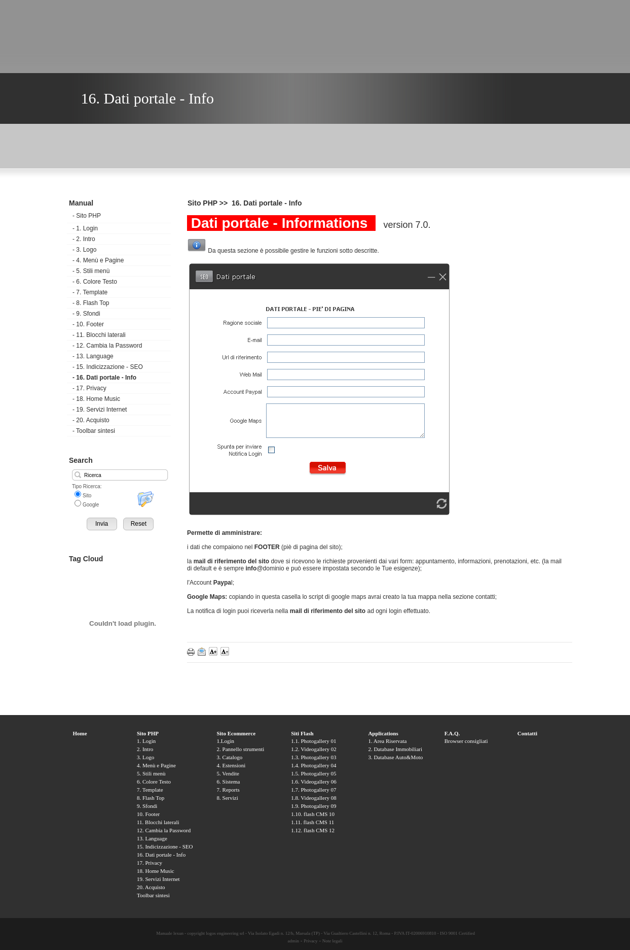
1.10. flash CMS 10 (313, 814)
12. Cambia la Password (107, 345)
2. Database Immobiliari (395, 749)
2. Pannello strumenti (241, 749)
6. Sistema (228, 781)
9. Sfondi (86, 313)
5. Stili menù (90, 271)
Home (80, 733)
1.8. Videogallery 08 (314, 798)
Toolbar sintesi (93, 430)
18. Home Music (96, 398)
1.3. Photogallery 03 (313, 757)
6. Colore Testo (94, 281)
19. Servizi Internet (99, 409)
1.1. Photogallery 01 (313, 741)
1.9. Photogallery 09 (313, 806)
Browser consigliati (466, 741)
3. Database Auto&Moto (395, 757)
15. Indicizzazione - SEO (107, 366)
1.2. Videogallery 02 (314, 749)
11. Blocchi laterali (99, 334)
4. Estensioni (231, 765)
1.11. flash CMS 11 (312, 822)
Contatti (527, 733)
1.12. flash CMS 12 (313, 830)
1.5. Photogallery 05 (313, 773)
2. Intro (83, 239)
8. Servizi (227, 798)
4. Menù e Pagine (98, 260)
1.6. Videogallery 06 (314, 781)
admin (293, 940)
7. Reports (228, 790)
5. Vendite (228, 773)
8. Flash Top (90, 303)
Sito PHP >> (209, 203)
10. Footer (88, 324)
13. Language (93, 356)
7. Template (89, 292)
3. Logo (84, 249)
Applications (383, 733)
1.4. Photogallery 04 (313, 765)
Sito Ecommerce (236, 733)
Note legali (332, 940)
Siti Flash (302, 733)
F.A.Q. (452, 733)
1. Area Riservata (387, 741)
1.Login (226, 741)
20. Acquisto (90, 420)
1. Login (85, 228)
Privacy (311, 940)
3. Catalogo (230, 757)
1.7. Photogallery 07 (313, 790)
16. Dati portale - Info (104, 377)
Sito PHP (86, 215)
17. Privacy (89, 388)
